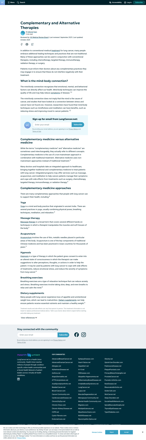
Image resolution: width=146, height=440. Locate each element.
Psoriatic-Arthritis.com (113, 380)
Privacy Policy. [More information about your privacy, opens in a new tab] (21, 438)
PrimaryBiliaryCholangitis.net (115, 373)
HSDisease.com (84, 373)
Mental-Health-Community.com (89, 401)
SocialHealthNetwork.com (114, 401)
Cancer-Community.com (61, 394)
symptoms (55, 93)
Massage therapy (27, 222)
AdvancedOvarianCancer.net (62, 362)
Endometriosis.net (58, 419)
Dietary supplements (68, 300)
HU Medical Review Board (39, 37)
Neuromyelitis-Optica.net (87, 419)
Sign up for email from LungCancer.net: (55, 119)
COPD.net (55, 412)
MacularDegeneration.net (87, 394)
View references (29, 318)
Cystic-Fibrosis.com (59, 416)
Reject (112, 432)
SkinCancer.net (110, 394)
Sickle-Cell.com (110, 391)
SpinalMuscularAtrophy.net (114, 405)
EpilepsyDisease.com (86, 359)
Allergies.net (56, 366)
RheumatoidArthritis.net (113, 387)
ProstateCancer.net (112, 377)
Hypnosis (24, 256)
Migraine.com (83, 405)
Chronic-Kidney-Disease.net (62, 409)
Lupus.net (81, 391)
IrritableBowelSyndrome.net (88, 384)
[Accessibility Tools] (115, 2)
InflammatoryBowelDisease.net (89, 380)
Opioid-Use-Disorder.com (114, 362)
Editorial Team (32, 32)
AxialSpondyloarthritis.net (61, 384)
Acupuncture (26, 237)
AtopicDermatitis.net (59, 377)
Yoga (22, 206)
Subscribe (139, 2)
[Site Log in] (128, 2)
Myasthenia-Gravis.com (87, 412)
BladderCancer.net (58, 387)
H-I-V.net (81, 370)
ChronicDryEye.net (58, 401)
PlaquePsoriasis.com (112, 370)
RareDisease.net (111, 384)
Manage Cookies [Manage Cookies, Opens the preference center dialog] (97, 432)
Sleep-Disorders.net (112, 398)
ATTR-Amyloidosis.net (60, 380)
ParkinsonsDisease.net (113, 366)
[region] (73, 432)
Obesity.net (109, 359)
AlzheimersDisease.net (60, 370)
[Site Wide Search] (21, 2)
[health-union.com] (28, 354)
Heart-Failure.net (84, 362)
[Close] (142, 432)
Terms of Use (36, 131)
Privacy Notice (73, 129)
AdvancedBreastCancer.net (62, 359)
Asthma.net (56, 373)
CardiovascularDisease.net (61, 398)
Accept (126, 432)
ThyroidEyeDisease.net (113, 409)
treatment (55, 50)
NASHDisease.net (84, 416)
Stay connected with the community (37, 329)
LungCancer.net (84, 387)
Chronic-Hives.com (59, 405)
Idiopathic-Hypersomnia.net (88, 377)
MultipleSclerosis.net (86, 409)
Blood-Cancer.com (58, 391)
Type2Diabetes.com (112, 412)
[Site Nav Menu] (11, 2)
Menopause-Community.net (88, 398)
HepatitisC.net (83, 366)
